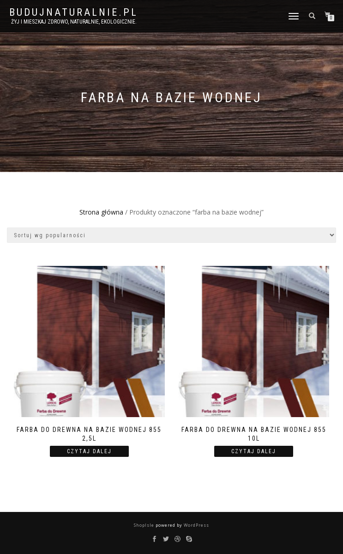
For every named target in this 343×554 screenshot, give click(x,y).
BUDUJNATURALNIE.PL (73, 12)
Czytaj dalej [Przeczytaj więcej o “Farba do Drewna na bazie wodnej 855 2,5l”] (89, 451)
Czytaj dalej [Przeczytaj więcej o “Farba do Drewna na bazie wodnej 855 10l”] (253, 451)
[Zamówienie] (171, 235)
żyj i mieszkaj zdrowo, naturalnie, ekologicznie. (74, 21)
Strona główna (101, 212)
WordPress (195, 525)
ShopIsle (145, 525)
